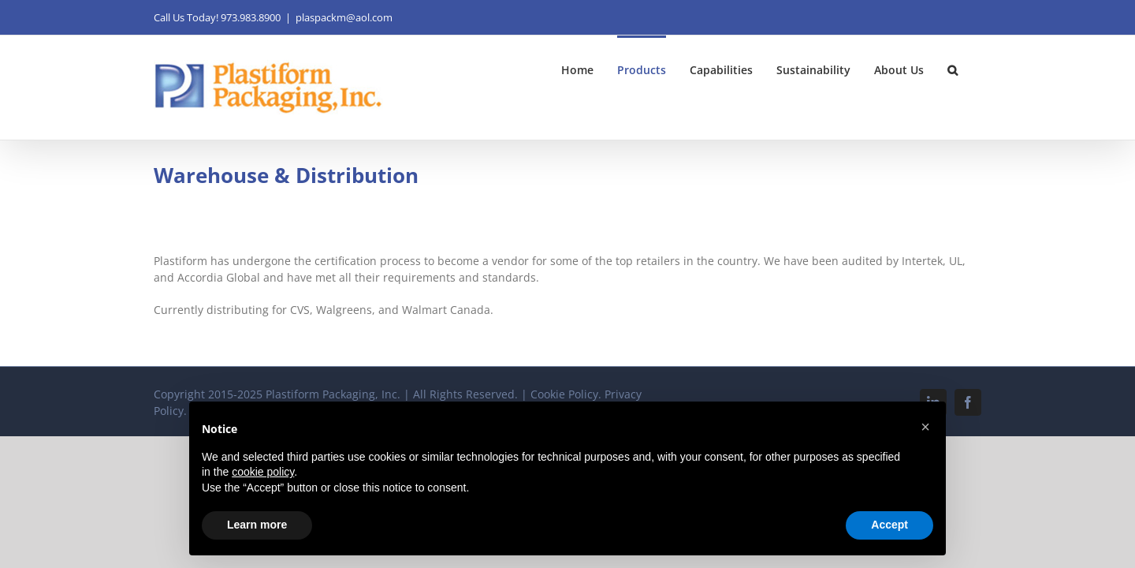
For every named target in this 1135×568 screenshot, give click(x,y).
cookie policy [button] (263, 471)
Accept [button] (889, 524)
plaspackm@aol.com (344, 17)
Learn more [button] (257, 524)
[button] (976, 69)
